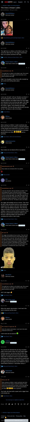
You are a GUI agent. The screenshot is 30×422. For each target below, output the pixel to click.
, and (13, 37)
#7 (28, 163)
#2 (28, 48)
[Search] (28, 2)
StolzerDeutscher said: (7, 166)
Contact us (3, 416)
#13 (28, 347)
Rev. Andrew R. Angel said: (8, 326)
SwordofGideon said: (7, 71)
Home (2, 417)
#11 (28, 305)
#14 (28, 376)
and (6, 111)
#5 (28, 122)
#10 (28, 280)
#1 (28, 19)
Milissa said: (5, 379)
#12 (28, 323)
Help (24, 416)
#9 (28, 229)
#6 (28, 147)
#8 (28, 185)
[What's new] (24, 2)
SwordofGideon (5, 10)
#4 (28, 94)
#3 (28, 67)
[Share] (27, 19)
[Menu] (2, 2)
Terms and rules (11, 416)
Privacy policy (19, 416)
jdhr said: (4, 232)
